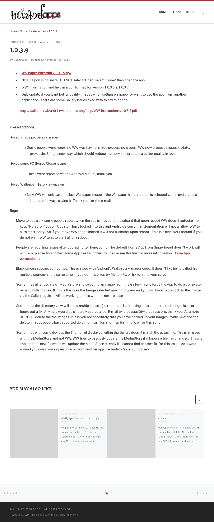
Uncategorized (37, 31)
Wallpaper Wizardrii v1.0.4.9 (80, 418)
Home (13, 31)
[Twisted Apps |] (36, 11)
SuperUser (20, 59)
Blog (22, 31)
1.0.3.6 (162, 418)
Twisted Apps (30, 508)
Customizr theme (67, 515)
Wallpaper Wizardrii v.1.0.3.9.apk (46, 73)
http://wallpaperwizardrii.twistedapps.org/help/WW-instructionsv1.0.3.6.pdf (79, 111)
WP (27, 515)
